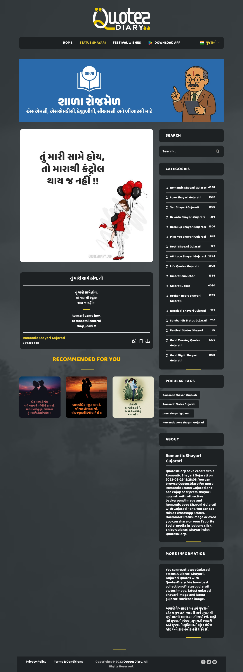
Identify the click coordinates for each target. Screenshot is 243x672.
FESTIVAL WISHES (127, 43)
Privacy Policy (36, 661)
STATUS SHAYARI (93, 43)
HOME (68, 43)
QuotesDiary (132, 661)
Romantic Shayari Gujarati (44, 338)
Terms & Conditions (68, 661)
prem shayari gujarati (177, 413)
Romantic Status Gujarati (179, 404)
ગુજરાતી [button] (208, 43)
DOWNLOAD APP (164, 43)
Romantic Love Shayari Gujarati (183, 422)
